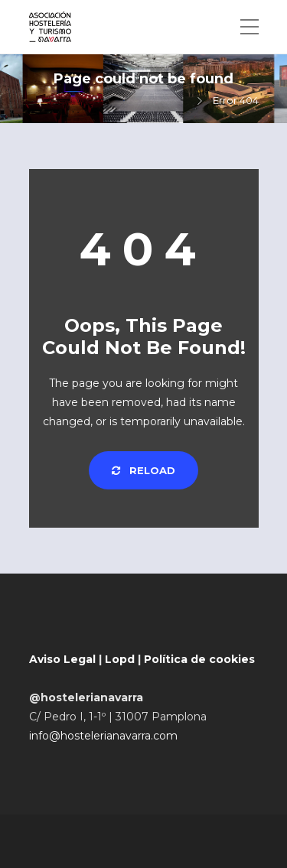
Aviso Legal (62, 659)
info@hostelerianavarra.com (103, 736)
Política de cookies (199, 659)
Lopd (120, 659)
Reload (143, 470)
